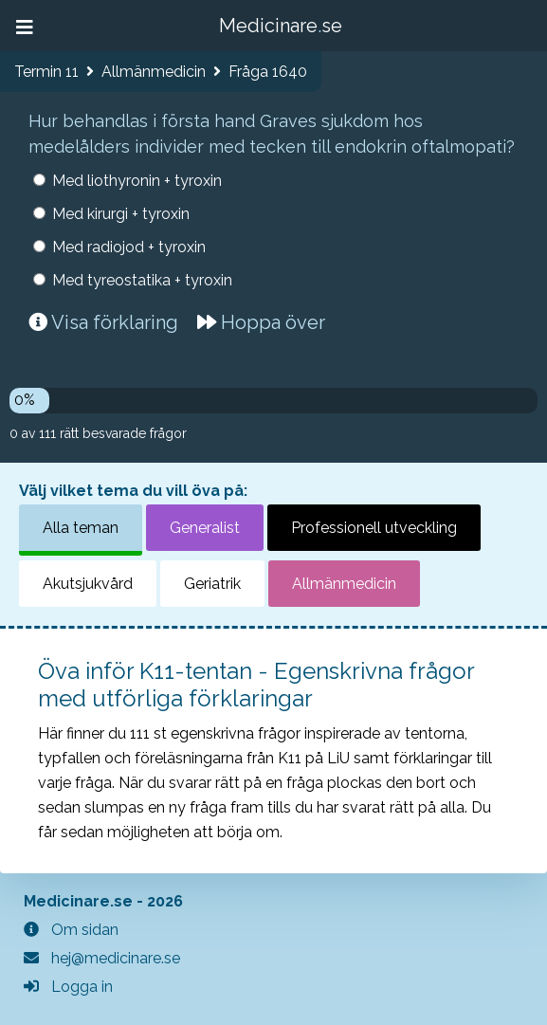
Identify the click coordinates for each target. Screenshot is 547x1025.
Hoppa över (261, 322)
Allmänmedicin (344, 584)
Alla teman (81, 528)
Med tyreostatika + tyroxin (142, 280)
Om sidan (71, 930)
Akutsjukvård (88, 584)
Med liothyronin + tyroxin (137, 181)
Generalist (205, 528)
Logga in (68, 987)
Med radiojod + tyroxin (129, 247)
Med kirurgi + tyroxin (121, 214)
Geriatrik (212, 584)
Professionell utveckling (374, 528)
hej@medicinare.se (102, 958)
